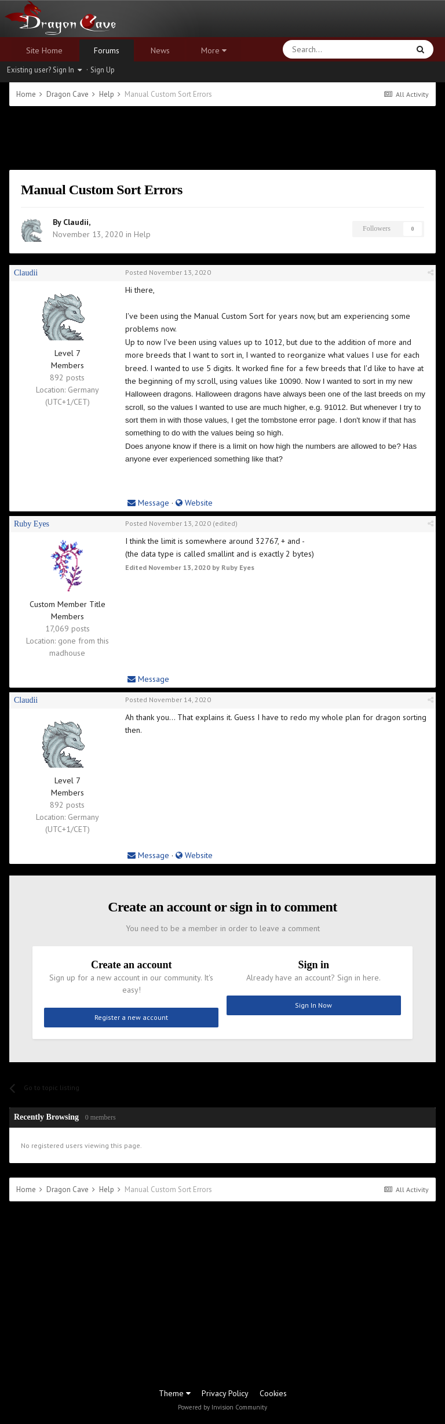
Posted (168, 272)
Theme (175, 1393)
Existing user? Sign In (44, 70)
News (160, 50)
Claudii (76, 222)
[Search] (318, 49)
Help (142, 234)
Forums (106, 50)
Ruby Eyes (31, 524)
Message (148, 502)
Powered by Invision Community (222, 1407)
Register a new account (131, 1017)
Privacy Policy (225, 1393)
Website (194, 502)
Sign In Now (313, 1005)
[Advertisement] (222, 138)
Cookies (273, 1393)
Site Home (44, 50)
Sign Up (102, 70)
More (214, 50)
